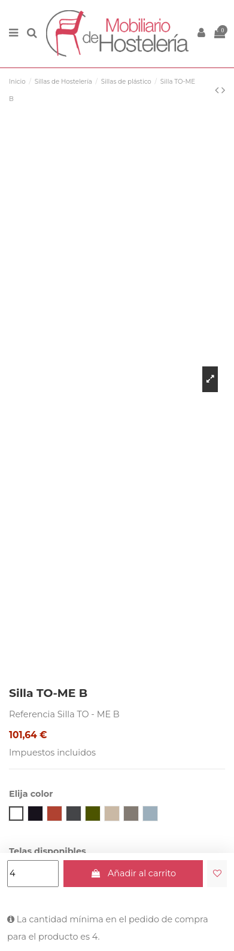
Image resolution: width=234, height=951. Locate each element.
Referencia (32, 714)
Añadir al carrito (133, 873)
